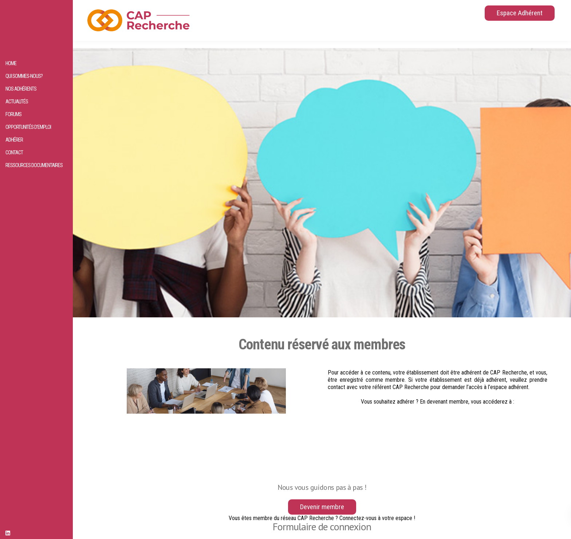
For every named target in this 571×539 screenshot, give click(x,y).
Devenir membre (322, 507)
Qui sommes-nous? (24, 76)
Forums (13, 114)
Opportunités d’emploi (28, 127)
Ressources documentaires (34, 165)
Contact (14, 153)
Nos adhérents (20, 89)
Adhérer (14, 140)
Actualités (16, 102)
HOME (10, 63)
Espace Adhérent (520, 13)
